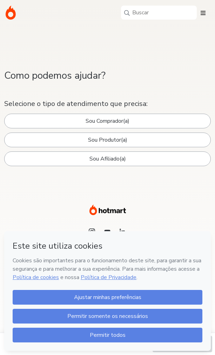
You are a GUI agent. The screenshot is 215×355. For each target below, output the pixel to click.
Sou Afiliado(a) (107, 159)
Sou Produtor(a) (107, 140)
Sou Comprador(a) (107, 121)
